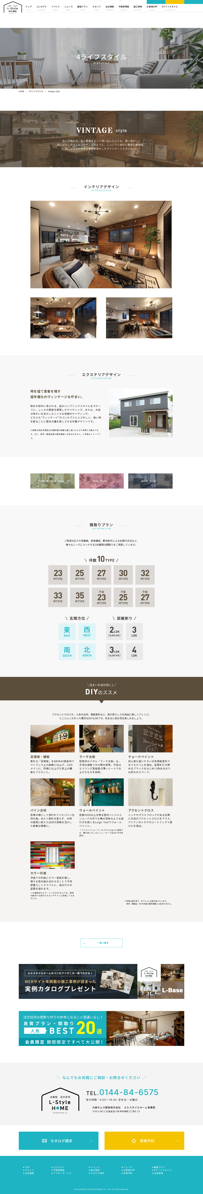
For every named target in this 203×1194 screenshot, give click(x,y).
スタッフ (29, 1170)
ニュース (127, 1167)
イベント (95, 1167)
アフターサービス (62, 1173)
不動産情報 (59, 1170)
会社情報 (29, 1173)
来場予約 (175, 7)
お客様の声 (129, 1170)
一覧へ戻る (96, 942)
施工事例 (95, 1170)
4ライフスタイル (162, 1170)
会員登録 (193, 7)
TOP (27, 1167)
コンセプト (59, 1167)
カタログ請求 (156, 8)
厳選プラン (159, 1167)
